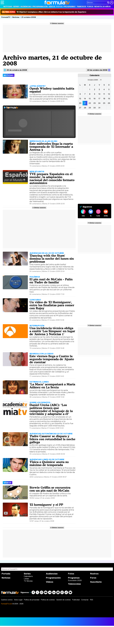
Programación (40, 6)
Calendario (28, 576)
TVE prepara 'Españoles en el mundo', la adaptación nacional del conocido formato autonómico (52, 178)
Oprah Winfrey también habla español (52, 90)
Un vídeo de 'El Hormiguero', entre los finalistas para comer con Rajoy (52, 305)
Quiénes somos (7, 600)
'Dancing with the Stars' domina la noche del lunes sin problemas (52, 258)
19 (109, 98)
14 (85, 98)
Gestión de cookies (63, 600)
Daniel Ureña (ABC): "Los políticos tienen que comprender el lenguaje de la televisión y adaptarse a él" (51, 409)
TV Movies (28, 581)
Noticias (7, 6)
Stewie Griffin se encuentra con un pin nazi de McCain (50, 489)
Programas (69, 6)
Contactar (85, 600)
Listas (26, 578)
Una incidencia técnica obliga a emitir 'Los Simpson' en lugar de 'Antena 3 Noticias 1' (52, 331)
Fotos (59, 6)
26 (109, 103)
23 (94, 103)
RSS (91, 600)
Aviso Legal (18, 600)
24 (99, 103)
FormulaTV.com (6, 604)
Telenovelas (74, 584)
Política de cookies (48, 600)
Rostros (94, 573)
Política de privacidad (31, 600)
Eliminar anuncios (58, 23)
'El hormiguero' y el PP (46, 504)
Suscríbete (96, 582)
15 (90, 98)
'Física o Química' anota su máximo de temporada (49, 463)
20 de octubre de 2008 (17, 70)
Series (16, 6)
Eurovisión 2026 (75, 580)
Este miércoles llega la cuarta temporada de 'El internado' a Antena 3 (51, 146)
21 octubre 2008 (28, 17)
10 (99, 94)
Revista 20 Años (102, 6)
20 (80, 103)
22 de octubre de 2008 (97, 70)
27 (80, 107)
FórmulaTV (5, 17)
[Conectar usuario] (111, 2)
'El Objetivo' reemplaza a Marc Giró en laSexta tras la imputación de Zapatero (44, 12)
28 (85, 107)
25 (104, 103)
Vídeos (52, 6)
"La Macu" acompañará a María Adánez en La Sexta (52, 385)
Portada (6, 573)
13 (80, 98)
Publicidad (76, 600)
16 (94, 98)
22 (90, 103)
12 (109, 94)
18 (104, 98)
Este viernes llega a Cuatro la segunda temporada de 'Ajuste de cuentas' (52, 359)
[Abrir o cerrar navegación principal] (2, 2)
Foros (90, 6)
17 (99, 98)
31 (99, 107)
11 (104, 94)
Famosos (81, 6)
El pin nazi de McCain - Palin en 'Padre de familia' (51, 280)
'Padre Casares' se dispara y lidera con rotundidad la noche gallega (52, 439)
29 (90, 107)
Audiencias (26, 6)
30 (94, 107)
